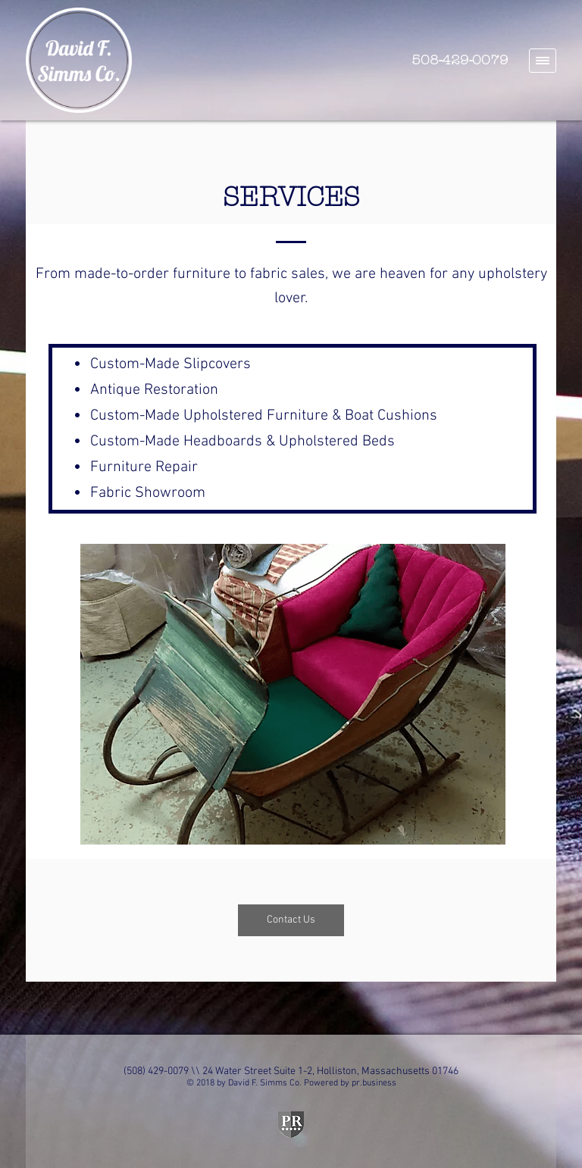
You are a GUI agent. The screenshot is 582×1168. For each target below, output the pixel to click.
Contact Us (291, 919)
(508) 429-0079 (156, 1071)
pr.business (374, 1083)
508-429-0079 (459, 60)
